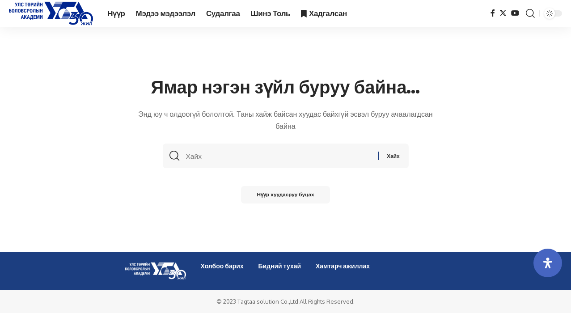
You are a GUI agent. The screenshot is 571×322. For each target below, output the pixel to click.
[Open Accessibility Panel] (547, 263)
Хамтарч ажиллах (343, 266)
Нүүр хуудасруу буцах (285, 196)
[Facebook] (492, 13)
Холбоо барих (222, 266)
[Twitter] (503, 13)
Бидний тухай (279, 266)
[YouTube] (515, 13)
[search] (530, 13)
